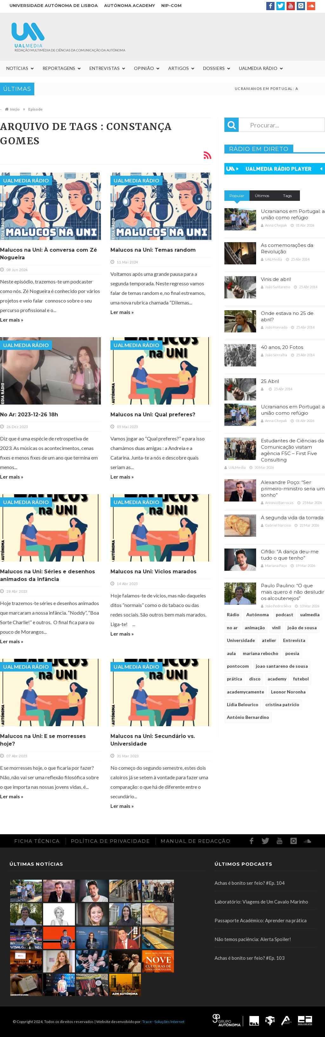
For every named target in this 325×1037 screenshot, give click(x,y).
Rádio (233, 614)
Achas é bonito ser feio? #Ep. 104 (250, 883)
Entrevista (294, 640)
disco (255, 678)
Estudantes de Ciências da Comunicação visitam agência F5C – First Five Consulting (292, 450)
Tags (287, 195)
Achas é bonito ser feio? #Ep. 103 (250, 958)
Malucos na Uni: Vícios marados (153, 572)
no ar (232, 627)
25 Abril (270, 381)
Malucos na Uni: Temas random (153, 250)
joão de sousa (302, 627)
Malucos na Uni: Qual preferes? (152, 415)
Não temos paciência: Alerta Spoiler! (253, 939)
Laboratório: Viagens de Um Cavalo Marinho (261, 901)
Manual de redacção (195, 841)
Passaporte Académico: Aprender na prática (261, 920)
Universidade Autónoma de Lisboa (54, 5)
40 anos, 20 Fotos (282, 347)
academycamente (245, 691)
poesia (292, 653)
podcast (284, 614)
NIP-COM (171, 5)
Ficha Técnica (37, 841)
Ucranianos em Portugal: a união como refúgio (293, 214)
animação (255, 627)
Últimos (262, 195)
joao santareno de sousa (282, 666)
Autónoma (257, 614)
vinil (276, 627)
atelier (269, 640)
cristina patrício (282, 704)
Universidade (241, 640)
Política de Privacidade (110, 841)
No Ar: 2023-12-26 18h (29, 415)
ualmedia (310, 614)
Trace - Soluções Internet (163, 1021)
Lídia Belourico (242, 704)
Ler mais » (11, 320)
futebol (301, 678)
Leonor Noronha (288, 691)
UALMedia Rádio (26, 180)
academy (277, 678)
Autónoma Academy (129, 5)
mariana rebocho (260, 653)
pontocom (238, 666)
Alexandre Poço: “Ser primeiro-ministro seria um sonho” (293, 488)
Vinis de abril (276, 279)
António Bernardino (248, 717)
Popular (236, 195)
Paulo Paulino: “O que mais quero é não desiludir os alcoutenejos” (292, 592)
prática (234, 678)
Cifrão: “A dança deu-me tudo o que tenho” (290, 555)
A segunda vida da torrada (292, 518)
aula (231, 653)
